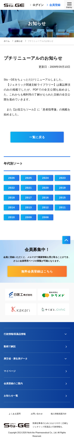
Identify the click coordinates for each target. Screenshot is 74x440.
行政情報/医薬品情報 (15, 334)
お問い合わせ (37, 414)
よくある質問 (15, 414)
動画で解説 (10, 346)
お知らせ (18, 41)
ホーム (7, 41)
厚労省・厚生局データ (15, 358)
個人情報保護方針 (59, 414)
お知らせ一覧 (11, 395)
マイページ (10, 371)
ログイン (37, 4)
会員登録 (53, 4)
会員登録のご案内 (13, 383)
